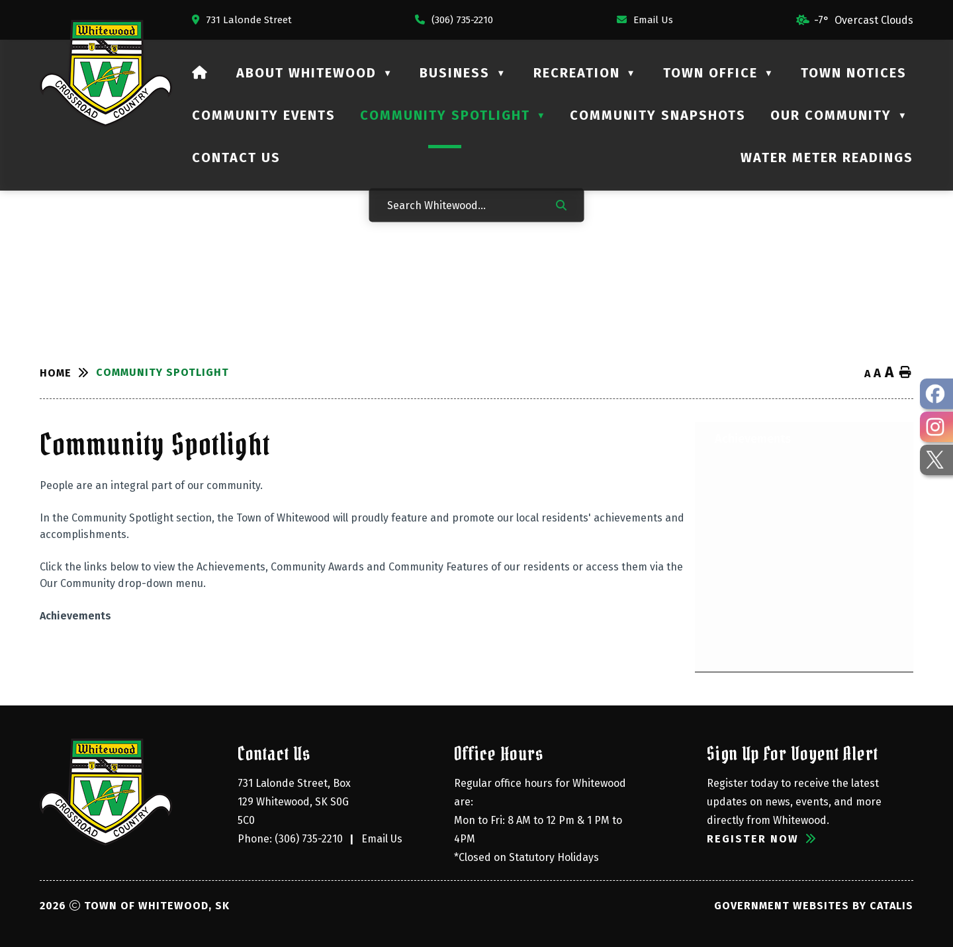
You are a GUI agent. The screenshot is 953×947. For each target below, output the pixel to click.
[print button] (905, 373)
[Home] (200, 73)
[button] (561, 204)
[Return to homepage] (68, 373)
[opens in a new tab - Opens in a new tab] (936, 394)
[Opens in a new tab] (242, 20)
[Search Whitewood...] (463, 204)
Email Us (381, 839)
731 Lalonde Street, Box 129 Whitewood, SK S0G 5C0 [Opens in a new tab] (295, 802)
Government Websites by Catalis (813, 905)
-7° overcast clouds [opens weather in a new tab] (863, 20)
